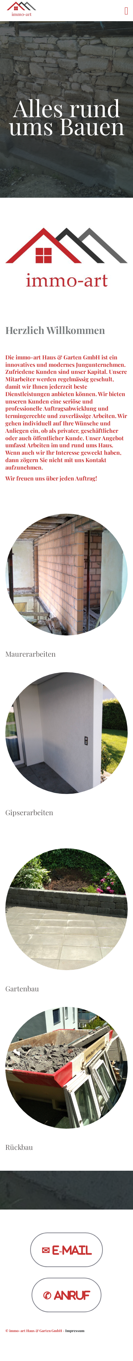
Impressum (74, 1330)
